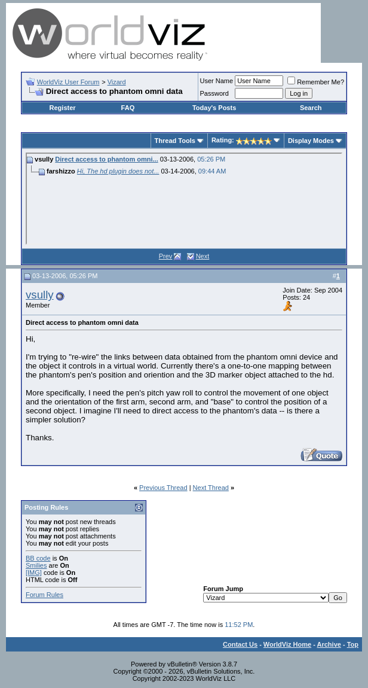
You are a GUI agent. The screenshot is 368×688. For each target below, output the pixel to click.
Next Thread (211, 487)
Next (203, 256)
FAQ (128, 107)
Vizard (117, 82)
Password (214, 93)
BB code (38, 558)
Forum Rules (44, 594)
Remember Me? (315, 82)
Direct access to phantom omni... (106, 159)
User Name (217, 80)
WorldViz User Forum (68, 82)
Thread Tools (175, 140)
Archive (329, 644)
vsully (40, 294)
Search (311, 107)
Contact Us (240, 644)
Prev (166, 256)
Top (352, 644)
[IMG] (34, 572)
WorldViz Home (287, 644)
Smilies (36, 565)
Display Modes (311, 140)
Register (63, 107)
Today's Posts (214, 107)
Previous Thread (163, 487)
